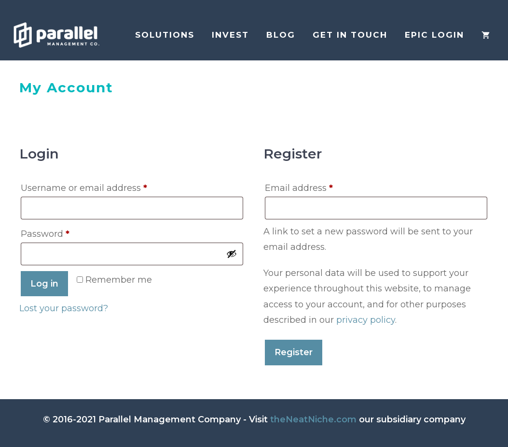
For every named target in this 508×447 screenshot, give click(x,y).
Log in (44, 283)
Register (294, 352)
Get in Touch (350, 35)
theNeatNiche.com (313, 419)
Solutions (164, 35)
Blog (280, 35)
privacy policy (365, 320)
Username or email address (104, 186)
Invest (230, 35)
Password (65, 232)
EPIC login (434, 35)
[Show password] (231, 253)
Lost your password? (63, 308)
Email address (318, 186)
